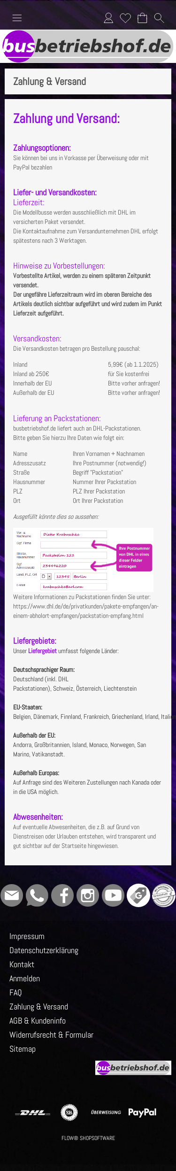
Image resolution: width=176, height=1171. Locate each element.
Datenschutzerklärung (43, 950)
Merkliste (125, 17)
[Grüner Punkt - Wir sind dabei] (164, 895)
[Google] (138, 895)
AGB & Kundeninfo (37, 1020)
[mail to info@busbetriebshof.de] (11, 895)
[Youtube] (113, 895)
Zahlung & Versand (38, 1006)
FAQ (15, 992)
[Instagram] (87, 895)
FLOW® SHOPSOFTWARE (88, 1138)
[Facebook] (62, 895)
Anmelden (108, 17)
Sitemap (22, 1048)
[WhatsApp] (37, 895)
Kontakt (21, 964)
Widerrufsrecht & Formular (51, 1034)
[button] (16, 18)
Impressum (27, 936)
